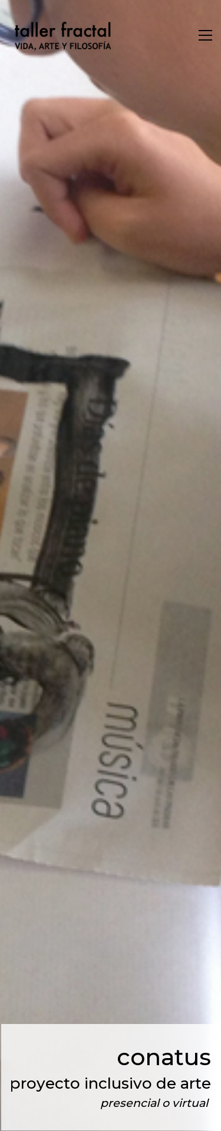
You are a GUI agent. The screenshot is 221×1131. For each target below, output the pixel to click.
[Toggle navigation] (205, 35)
